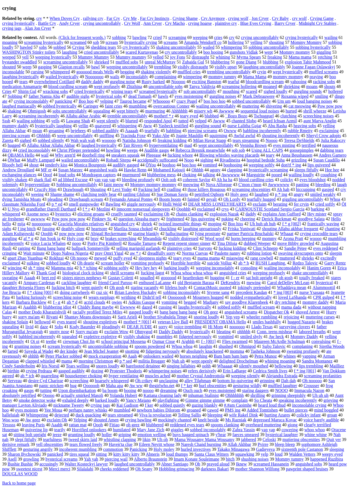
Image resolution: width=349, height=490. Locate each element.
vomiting (169, 302)
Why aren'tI (65, 155)
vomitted (226, 336)
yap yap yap (104, 179)
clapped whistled (40, 361)
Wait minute (33, 253)
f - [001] (208, 341)
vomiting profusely (147, 263)
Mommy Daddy (304, 336)
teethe (51, 341)
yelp (264, 454)
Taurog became (133, 101)
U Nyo (13, 209)
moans (312, 86)
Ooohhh (183, 209)
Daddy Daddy (171, 331)
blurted (131, 120)
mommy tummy (222, 76)
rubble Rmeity (300, 130)
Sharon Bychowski (24, 454)
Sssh (6, 120)
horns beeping (243, 238)
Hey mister (317, 214)
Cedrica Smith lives (270, 371)
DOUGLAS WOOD (20, 473)
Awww (219, 120)
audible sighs (78, 96)
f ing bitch (27, 228)
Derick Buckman (276, 219)
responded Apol (158, 120)
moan (37, 130)
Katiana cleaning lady (163, 395)
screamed (78, 42)
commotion (113, 449)
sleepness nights (153, 258)
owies (117, 302)
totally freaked (311, 277)
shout (34, 165)
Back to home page (19, 483)
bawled (26, 47)
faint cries (113, 106)
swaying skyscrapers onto (300, 253)
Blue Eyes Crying (255, 23)
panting (302, 184)
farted (13, 351)
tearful (233, 81)
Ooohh (47, 233)
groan (332, 415)
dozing (97, 371)
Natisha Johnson (136, 140)
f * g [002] (291, 223)
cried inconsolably (34, 150)
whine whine (315, 434)
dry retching (285, 302)
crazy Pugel (187, 101)
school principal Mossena (123, 341)
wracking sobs (55, 91)
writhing (128, 297)
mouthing (231, 91)
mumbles (165, 336)
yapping (309, 356)
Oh (197, 464)
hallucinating (177, 233)
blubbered (155, 424)
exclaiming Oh (157, 214)
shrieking (291, 86)
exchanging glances (19, 174)
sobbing (119, 37)
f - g (56, 302)
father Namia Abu (44, 96)
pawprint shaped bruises (307, 469)
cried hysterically (89, 91)
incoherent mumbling (78, 449)
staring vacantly (145, 287)
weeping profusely (269, 272)
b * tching (88, 268)
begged (190, 302)
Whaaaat (224, 366)
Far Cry (113, 18)
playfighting (168, 400)
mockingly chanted (174, 420)
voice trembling (187, 326)
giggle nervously (141, 204)
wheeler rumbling (261, 317)
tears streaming (246, 140)
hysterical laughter (282, 434)
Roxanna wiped (294, 96)
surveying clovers (294, 326)
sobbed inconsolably (208, 429)
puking (227, 219)
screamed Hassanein (271, 464)
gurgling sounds (308, 91)
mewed (100, 258)
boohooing (233, 165)
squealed (69, 336)
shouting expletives (100, 321)
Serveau (15, 380)
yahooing (298, 81)
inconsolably (137, 76)
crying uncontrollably (102, 23)
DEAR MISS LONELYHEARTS (217, 204)
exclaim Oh (57, 420)
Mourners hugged (208, 297)
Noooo (272, 140)
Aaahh (56, 424)
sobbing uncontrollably (268, 47)
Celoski (269, 439)
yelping (106, 101)
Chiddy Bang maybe (96, 307)
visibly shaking (136, 336)
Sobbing (15, 96)
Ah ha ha (224, 179)
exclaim (260, 204)
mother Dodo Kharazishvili (42, 312)
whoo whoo (314, 429)
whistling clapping (120, 439)
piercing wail (116, 459)
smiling (321, 96)
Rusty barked (153, 81)
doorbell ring (93, 155)
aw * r (135, 253)
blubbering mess (161, 174)
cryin (261, 71)
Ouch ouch (192, 390)
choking (189, 174)
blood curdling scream (67, 86)
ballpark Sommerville (91, 248)
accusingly (49, 464)
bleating (224, 331)
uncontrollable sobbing (108, 346)
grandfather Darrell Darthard (51, 209)
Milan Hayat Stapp (209, 140)
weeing (37, 194)
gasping (45, 67)
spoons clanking (225, 424)
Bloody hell (12, 165)
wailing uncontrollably (216, 106)
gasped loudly (141, 312)
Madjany (210, 302)
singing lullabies (181, 366)
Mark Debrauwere (259, 96)
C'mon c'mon (249, 184)
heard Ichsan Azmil (280, 120)
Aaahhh (30, 307)
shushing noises (255, 459)
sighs (6, 228)
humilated (121, 429)
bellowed (43, 321)
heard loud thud (271, 405)
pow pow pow (71, 233)
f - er (235, 277)
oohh (206, 366)
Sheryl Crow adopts (323, 135)
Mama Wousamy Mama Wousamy (204, 439)
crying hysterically (18, 23)
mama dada (291, 307)
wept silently (108, 120)
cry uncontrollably (181, 52)
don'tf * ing (291, 165)
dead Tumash (140, 96)
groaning (56, 130)
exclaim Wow (116, 331)
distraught (200, 57)
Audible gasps (156, 150)
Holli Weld (172, 204)
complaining (165, 76)
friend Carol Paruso (115, 282)
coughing (328, 174)
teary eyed (189, 116)
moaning (9, 42)
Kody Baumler (82, 326)
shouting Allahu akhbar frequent (290, 228)
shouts (329, 86)
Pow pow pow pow (68, 219)
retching (325, 57)
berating (280, 204)
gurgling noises (222, 96)
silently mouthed (253, 366)
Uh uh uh (320, 395)
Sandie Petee (295, 248)
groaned (194, 410)
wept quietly (92, 287)
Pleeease (153, 155)
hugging (217, 277)
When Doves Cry (64, 18)
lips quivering (203, 219)
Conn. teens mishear (274, 331)
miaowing (235, 258)
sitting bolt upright (30, 434)
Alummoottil (323, 287)
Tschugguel (264, 116)
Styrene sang (218, 292)
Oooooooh (177, 297)
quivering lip (36, 429)
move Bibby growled (295, 243)
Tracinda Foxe (133, 135)
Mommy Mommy (305, 42)
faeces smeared (246, 434)
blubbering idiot (57, 307)
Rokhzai (56, 258)
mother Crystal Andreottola (200, 375)
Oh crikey (144, 380)
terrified (309, 145)
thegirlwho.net (161, 385)
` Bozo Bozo (236, 116)
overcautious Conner (171, 106)
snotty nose (59, 331)
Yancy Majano (138, 400)
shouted (9, 67)
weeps (132, 150)
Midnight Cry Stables (317, 23)
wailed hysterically (62, 76)
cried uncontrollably (101, 52)
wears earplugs (101, 297)
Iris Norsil (50, 366)
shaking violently (156, 71)
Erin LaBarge (234, 371)
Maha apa (114, 385)
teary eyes (182, 258)
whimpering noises (165, 371)
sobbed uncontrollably (251, 101)
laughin (205, 346)
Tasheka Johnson (265, 351)
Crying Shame (185, 18)
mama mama (208, 258)
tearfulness (52, 439)
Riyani (52, 317)
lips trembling (311, 366)
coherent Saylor (196, 179)
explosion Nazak (224, 214)
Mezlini (103, 209)
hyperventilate (37, 184)
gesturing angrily (38, 449)
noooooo (237, 326)
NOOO (281, 390)
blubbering (219, 62)
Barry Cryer (285, 23)
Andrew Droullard (18, 170)
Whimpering (37, 415)
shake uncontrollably (310, 272)
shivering (274, 106)
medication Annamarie (22, 86)
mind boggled (326, 410)
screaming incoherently (39, 116)
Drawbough (73, 189)
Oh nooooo (312, 380)
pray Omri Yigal (109, 253)
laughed (262, 194)
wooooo (109, 140)
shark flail (42, 179)
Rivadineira (230, 160)
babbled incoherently (37, 336)
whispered (11, 214)
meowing (191, 184)
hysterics (63, 214)
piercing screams (202, 130)
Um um (283, 101)
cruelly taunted (124, 214)
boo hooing (213, 52)
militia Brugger (151, 361)
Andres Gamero (333, 155)
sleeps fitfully (306, 170)
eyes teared (67, 321)
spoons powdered (150, 346)
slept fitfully (26, 439)
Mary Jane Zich (150, 429)
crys (225, 209)
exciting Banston (206, 81)
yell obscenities (49, 444)
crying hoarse (200, 23)
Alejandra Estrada (281, 375)
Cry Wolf (132, 23)
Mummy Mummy (93, 57)
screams (171, 42)
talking (209, 174)
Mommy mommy (294, 52)
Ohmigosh (37, 111)
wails (114, 76)
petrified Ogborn (209, 194)
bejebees (78, 130)
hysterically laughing (53, 125)
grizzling (299, 160)
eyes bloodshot (313, 179)
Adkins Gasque (141, 302)
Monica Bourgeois (90, 165)
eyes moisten (26, 410)
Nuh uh (178, 361)
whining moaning (280, 361)
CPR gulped (323, 297)
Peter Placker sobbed (63, 356)
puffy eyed (122, 258)
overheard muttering (263, 424)
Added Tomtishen (262, 410)
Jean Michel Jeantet (101, 351)
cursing (37, 71)
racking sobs (324, 81)
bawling (140, 37)
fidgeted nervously (195, 336)
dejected (62, 415)
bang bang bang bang (178, 312)
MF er (46, 170)
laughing (69, 52)
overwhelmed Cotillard (54, 81)
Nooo (189, 160)
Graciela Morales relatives (81, 223)
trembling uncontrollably (229, 71)
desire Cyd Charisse (45, 380)
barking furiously (31, 297)
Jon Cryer (260, 18)
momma (237, 351)
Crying (78, 47)
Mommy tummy (289, 459)
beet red (49, 277)
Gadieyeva (265, 449)
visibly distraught (192, 67)
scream (112, 42)
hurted (291, 111)
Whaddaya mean (291, 287)
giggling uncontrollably (302, 199)
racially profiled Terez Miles (97, 312)
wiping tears (122, 91)
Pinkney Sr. (102, 219)
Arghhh (188, 341)
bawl (95, 67)
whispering (127, 125)
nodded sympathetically (251, 297)
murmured (131, 174)
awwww (38, 219)
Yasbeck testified (173, 125)
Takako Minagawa (233, 449)
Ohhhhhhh (234, 395)
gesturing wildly (247, 385)
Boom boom (170, 199)
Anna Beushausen (296, 155)
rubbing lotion (259, 253)
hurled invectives (196, 449)
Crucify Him (45, 189)
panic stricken (51, 385)
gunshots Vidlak (244, 52)
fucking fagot (152, 272)
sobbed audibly (105, 130)
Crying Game (322, 18)
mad (188, 145)
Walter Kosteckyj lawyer (86, 464)
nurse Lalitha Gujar (244, 125)
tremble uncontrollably (127, 116)
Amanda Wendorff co (203, 42)
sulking (33, 263)
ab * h (243, 263)
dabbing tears (332, 150)
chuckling (167, 228)
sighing (206, 160)
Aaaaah (131, 130)
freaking (274, 57)
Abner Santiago (174, 464)
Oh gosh (117, 287)
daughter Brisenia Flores (23, 287)
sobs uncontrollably (69, 111)
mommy (269, 238)
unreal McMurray (160, 62)
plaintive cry (226, 23)
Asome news (37, 214)
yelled (158, 57)
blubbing (270, 62)
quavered (103, 125)
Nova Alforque (219, 184)
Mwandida (152, 238)
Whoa (335, 199)
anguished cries (232, 272)
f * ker (186, 385)
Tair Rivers (133, 145)
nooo (76, 243)
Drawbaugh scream (86, 199)
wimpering (192, 76)
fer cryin (301, 204)
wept (268, 52)
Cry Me (130, 18)
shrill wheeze (314, 111)
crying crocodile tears (319, 233)
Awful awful (244, 135)
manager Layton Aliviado (24, 405)
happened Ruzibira (326, 459)
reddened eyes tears (187, 424)
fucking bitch (63, 287)
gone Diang (246, 62)
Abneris (153, 454)
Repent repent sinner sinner (187, 243)
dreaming (168, 390)
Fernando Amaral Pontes (131, 199)
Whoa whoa (182, 346)
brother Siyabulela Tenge (165, 317)
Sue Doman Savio (172, 194)
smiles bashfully (266, 321)
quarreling (50, 375)
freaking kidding (172, 140)
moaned (270, 86)
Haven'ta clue (121, 444)
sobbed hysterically (60, 106)
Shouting (98, 189)
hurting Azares (277, 415)
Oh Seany (143, 469)
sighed (25, 140)
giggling (324, 52)
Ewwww (127, 307)
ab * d (72, 302)
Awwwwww (278, 184)
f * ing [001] (305, 371)
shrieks (308, 258)
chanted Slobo (243, 120)
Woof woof (214, 238)
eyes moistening (189, 96)
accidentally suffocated (157, 160)
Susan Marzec (70, 170)
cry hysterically (135, 47)
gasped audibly (71, 371)
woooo (316, 238)
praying (316, 76)
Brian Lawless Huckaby (136, 292)
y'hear (220, 434)
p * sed (125, 361)
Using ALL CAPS (267, 150)
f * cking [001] (40, 292)
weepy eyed (332, 454)
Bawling (113, 204)
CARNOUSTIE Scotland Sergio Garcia (269, 209)
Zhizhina (134, 86)
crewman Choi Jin (79, 341)
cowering (290, 429)
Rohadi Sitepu (118, 160)
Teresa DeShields (299, 140)
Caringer (90, 106)
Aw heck (276, 336)
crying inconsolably (31, 101)
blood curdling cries (256, 179)
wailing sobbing (31, 120)
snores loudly (107, 366)
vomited (210, 165)
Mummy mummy (131, 57)
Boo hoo (86, 101)
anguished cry (122, 223)
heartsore (99, 228)
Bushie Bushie (20, 464)
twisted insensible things (180, 223)
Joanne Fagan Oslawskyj (313, 67)
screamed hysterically (158, 91)
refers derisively (202, 371)
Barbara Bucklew (31, 302)
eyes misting (284, 145)
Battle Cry (47, 23)
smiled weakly (323, 194)
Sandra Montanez (317, 361)
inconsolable (13, 71)
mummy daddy (15, 125)
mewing (253, 282)
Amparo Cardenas (39, 282)
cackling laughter (76, 282)
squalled (147, 277)
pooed (276, 174)
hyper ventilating (124, 375)
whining (223, 57)
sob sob (238, 150)
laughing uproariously (202, 228)
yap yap (268, 429)
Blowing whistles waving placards (229, 155)
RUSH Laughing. (270, 263)
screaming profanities (323, 375)
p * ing (281, 194)
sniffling (106, 135)
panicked (55, 454)
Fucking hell (149, 189)
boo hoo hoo (214, 101)
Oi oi (35, 341)
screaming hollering (239, 86)
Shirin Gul (27, 91)
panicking (63, 101)
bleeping (214, 415)
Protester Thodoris (126, 371)
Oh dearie (85, 263)
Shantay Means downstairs (87, 317)
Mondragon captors (99, 174)
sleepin (336, 253)
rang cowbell (261, 258)
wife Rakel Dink (243, 415)
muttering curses (320, 317)
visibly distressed (183, 238)
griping (124, 434)
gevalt (211, 199)
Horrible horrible (186, 263)
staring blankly (146, 233)
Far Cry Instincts (154, 18)
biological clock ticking (83, 272)
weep (27, 67)
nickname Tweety (68, 405)
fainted (193, 199)
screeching (79, 380)
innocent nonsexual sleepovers (143, 209)
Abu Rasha (277, 125)
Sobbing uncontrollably (76, 184)
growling (31, 459)
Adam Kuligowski (18, 233)
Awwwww (230, 174)
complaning (302, 346)
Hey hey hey (146, 268)
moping (214, 223)
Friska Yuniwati (241, 228)
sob (96, 42)
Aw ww (136, 385)
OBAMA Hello (21, 155)
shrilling (257, 395)
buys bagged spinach (191, 434)
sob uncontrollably (199, 91)
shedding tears (103, 47)
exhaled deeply (75, 400)
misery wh (203, 111)
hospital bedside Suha (266, 160)
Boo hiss (235, 223)
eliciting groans (90, 214)
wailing (331, 37)
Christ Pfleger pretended (78, 150)
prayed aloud (218, 464)
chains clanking (189, 214)
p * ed (57, 204)
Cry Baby (280, 18)
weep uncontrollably (75, 135)
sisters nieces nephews (81, 277)
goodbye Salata (311, 219)
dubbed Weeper (257, 243)
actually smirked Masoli (82, 395)
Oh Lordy (231, 199)
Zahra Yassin (243, 429)
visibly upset (226, 67)
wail (45, 155)
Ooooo (49, 395)
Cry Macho (175, 23)
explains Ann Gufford (281, 214)
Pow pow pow (329, 106)
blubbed (211, 116)
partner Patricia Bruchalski (250, 233)
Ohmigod (247, 346)
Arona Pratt (293, 238)
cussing (165, 307)
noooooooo (41, 223)
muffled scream (261, 307)
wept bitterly (128, 111)
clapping (234, 170)
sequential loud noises (259, 111)
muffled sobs (127, 62)
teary (270, 155)
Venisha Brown (253, 145)
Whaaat (286, 233)
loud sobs (67, 174)
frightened (175, 219)
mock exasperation (104, 356)
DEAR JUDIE (139, 326)
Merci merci (59, 469)
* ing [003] (283, 292)
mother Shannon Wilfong (257, 469)
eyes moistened (222, 390)
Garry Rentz (335, 263)
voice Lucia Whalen (48, 243)
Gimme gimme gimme (205, 400)
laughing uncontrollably (264, 67)
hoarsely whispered (112, 380)
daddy (250, 214)
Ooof (47, 174)
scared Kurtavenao (142, 52)
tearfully (152, 130)
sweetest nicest (29, 469)
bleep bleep (285, 444)
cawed (212, 410)
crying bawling (138, 420)
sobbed (59, 47)
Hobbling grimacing (176, 469)
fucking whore (180, 155)
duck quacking (88, 415)
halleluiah (10, 415)
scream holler (113, 263)
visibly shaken (14, 179)
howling (113, 150)
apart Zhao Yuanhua (25, 258)
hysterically (200, 331)
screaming (177, 37)
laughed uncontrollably (135, 464)
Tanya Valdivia (202, 86)
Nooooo (178, 81)
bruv (95, 238)
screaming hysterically (43, 42)
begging (127, 71)
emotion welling (151, 434)
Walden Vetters (302, 454)
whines (289, 356)
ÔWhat (14, 160)
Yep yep (232, 317)
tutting (46, 390)
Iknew (241, 464)
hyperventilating (163, 145)
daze (44, 326)
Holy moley (164, 449)
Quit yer (333, 439)
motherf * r (163, 116)
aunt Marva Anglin (319, 120)
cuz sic (102, 292)
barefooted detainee (143, 366)
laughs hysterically (194, 307)
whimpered (60, 71)
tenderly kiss (56, 165)
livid (29, 326)
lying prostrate (207, 233)
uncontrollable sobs (166, 86)
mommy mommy (288, 76)
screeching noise (67, 297)
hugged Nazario (301, 321)
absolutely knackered (204, 351)
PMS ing (232, 410)
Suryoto (205, 248)
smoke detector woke (37, 400)
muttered (287, 258)
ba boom (110, 390)
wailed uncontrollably (80, 160)
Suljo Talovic (273, 346)
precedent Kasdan (251, 292)
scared (251, 91)
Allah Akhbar (239, 444)
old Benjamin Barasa (195, 282)
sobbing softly (116, 268)
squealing (101, 111)
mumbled (122, 410)
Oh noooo (79, 258)
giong (292, 424)
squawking (244, 454)
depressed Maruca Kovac (275, 420)
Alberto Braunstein (150, 459)
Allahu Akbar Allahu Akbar (51, 145)
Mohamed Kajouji (169, 170)
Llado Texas (262, 326)
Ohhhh (197, 170)
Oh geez (210, 312)
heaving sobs (304, 125)
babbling (173, 130)
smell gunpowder (84, 204)
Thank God (46, 272)
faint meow (114, 184)
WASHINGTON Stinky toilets (28, 52)
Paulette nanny (227, 253)
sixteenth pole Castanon (302, 449)
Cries (6, 91)
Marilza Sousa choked (133, 228)
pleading (55, 199)
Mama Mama (254, 76)
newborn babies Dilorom (158, 410)
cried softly (325, 204)
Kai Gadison (127, 405)
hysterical (324, 282)
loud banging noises (314, 101)
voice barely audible (321, 420)
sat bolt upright (259, 277)
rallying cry (93, 18)
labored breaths (312, 331)
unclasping (168, 380)
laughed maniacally (19, 106)
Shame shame (62, 194)
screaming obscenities (251, 189)
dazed (147, 307)
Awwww (226, 111)
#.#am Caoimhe (238, 405)
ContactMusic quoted (212, 287)
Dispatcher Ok (276, 312)
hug (73, 385)
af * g (28, 238)
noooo (148, 390)
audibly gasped (126, 165)
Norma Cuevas (195, 253)
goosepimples (302, 150)
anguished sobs (309, 464)
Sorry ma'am (87, 331)
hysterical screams (62, 459)
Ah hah (283, 189)
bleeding (322, 184)
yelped (201, 120)
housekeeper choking (83, 375)
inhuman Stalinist (203, 395)
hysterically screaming (268, 170)
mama (66, 361)
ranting (24, 248)
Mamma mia (62, 268)
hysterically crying (140, 42)
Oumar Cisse (163, 341)
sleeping (336, 449)
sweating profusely (303, 351)
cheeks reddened (114, 469)
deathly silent (73, 228)
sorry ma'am (29, 317)
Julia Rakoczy (333, 140)
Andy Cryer (69, 23)
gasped (328, 189)
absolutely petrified (19, 395)
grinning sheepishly (288, 395)
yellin (83, 125)
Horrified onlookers (89, 429)
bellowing (283, 366)
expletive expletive (100, 336)
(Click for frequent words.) (82, 37)
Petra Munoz (265, 356)
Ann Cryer (152, 23)
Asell (12, 459)
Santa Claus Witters (211, 454)
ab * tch (27, 375)
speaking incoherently (298, 400)
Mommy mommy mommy (153, 184)
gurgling (9, 238)
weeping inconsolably (215, 268)
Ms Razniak (235, 420)
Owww (230, 130)
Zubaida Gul (193, 62)
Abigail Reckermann (108, 233)
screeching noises (318, 116)
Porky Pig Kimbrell (105, 243)
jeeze (57, 434)
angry (298, 194)
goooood (168, 277)
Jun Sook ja (50, 238)
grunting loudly (81, 434)
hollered (335, 91)
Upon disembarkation (77, 390)
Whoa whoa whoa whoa (192, 272)
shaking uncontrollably (176, 47)
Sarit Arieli (127, 317)
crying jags (12, 28)
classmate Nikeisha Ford (23, 204)
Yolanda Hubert (123, 395)
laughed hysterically (99, 145)
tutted (183, 120)
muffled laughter (282, 385)
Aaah (132, 356)
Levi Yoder (122, 189)
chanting (332, 228)
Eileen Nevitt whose (156, 444)
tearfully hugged (261, 199)
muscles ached (157, 375)
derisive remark (15, 444)
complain (239, 400)
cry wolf (299, 18)
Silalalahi (85, 469)
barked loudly (107, 400)
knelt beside (208, 420)
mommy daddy (315, 302)
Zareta (7, 140)
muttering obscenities (301, 439)
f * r (86, 209)
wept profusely (107, 86)
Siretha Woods (332, 346)
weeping (200, 37)
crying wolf (238, 18)
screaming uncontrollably (65, 62)
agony (215, 170)
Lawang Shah (78, 120)
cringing (9, 253)
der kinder (68, 351)
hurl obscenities (213, 385)
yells (55, 120)
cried (157, 37)
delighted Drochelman (238, 361)
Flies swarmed (235, 341)
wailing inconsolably (282, 268)
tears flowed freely (86, 444)
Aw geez (32, 420)
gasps (29, 390)
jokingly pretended (254, 287)
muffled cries (189, 71)
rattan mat (77, 424)
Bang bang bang (51, 248)
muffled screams (323, 71)
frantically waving (323, 223)
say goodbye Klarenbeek (246, 302)
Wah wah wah (83, 140)
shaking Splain (15, 321)
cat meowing (299, 106)
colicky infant (308, 415)
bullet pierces (296, 410)
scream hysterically (65, 346)
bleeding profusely (138, 179)
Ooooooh (91, 385)
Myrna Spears (249, 57)
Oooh (98, 424)
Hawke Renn (135, 170)
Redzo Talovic (305, 263)
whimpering (231, 47)
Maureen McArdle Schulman (279, 341)
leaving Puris (33, 424)
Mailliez (337, 366)
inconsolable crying (309, 405)
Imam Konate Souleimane (196, 459)
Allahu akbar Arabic (83, 116)
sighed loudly (275, 91)
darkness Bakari (215, 469)
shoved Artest (308, 312)
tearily (59, 429)
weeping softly (262, 165)
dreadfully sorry (161, 253)
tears (23, 81)
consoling (248, 268)
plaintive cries (179, 248)
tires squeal (79, 454)
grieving (330, 400)
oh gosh (286, 277)
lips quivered (319, 165)
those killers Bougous (206, 189)
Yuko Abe (161, 135)
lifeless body (176, 287)
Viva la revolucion (155, 415)
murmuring (155, 111)
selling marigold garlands (138, 248)
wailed (208, 47)
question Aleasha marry (139, 219)
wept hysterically (288, 71)
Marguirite (255, 174)
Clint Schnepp (265, 248)
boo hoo (189, 165)
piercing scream (16, 135)
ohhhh (33, 356)
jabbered (248, 439)
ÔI (344, 204)
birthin (13, 371)
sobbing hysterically (312, 47)
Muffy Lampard (41, 160)
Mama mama (299, 57)
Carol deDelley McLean (288, 282)
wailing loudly (301, 174)
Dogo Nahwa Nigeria (69, 253)
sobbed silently (51, 140)
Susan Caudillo (326, 160)
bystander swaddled (19, 62)
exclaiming (329, 130)
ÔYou (151, 165)
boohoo (168, 165)
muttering (250, 106)
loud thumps (177, 454)
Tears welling (77, 366)
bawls (163, 96)
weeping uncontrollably (127, 67)
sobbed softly (229, 307)
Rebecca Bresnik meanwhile (200, 150)
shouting (276, 42)
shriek (147, 223)
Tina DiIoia (227, 243)
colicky (286, 179)
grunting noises (27, 346)
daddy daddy (92, 81)
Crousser (311, 385)
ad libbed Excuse (73, 179)
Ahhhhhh (179, 111)
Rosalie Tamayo (142, 243)
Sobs (59, 326)
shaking (14, 111)
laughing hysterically (20, 76)
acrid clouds (94, 302)
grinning (267, 380)
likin (147, 439)
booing (130, 390)
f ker (149, 405)
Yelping (80, 420)
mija (21, 223)
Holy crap (75, 238)
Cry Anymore (213, 18)
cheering (247, 219)
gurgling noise (122, 81)
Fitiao (114, 424)
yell (25, 57)
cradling (174, 189)
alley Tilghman (198, 380)
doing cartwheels (75, 292)
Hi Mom (215, 326)
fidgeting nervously (163, 351)
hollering (236, 42)
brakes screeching (120, 238)
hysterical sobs (109, 96)
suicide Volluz (219, 263)
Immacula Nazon (309, 390)
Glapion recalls (71, 67)
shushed (226, 346)
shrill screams (122, 272)
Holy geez (239, 194)
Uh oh (162, 439)
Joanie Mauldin (189, 135)
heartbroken (193, 277)
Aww (147, 125)
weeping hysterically (53, 57)
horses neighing (193, 356)
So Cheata (263, 400)
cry (39, 18)
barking (317, 209)
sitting (101, 454)
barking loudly (176, 268)
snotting (132, 351)
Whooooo (161, 101)
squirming (218, 135)
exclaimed (206, 209)
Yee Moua (53, 410)
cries (218, 37)
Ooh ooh (168, 179)
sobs (43, 47)
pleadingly (111, 326)
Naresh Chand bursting (201, 444)
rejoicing (291, 317)
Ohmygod (143, 331)
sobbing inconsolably (181, 292)
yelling (256, 42)
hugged (14, 145)
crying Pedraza (39, 371)
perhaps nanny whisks (88, 410)
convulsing (320, 341)
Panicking (138, 449)
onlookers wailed (158, 356)
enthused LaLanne (155, 282)
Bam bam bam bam (231, 356)
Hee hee (332, 170)
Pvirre (263, 444)
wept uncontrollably (215, 145)
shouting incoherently (281, 135)
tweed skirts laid (82, 439)
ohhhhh (243, 331)
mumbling (138, 106)
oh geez (132, 424)
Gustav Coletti (120, 277)
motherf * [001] (137, 321)
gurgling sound (208, 125)
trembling (162, 67)
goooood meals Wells (95, 71)
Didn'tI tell (151, 297)
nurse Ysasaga (311, 292)
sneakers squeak (125, 155)
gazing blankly (205, 405)
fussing (48, 228)
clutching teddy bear (98, 194)
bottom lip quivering (235, 380)
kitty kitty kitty (126, 454)
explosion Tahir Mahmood (308, 62)
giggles (177, 429)
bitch (230, 459)
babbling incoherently (262, 130)
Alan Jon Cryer (38, 28)
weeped (9, 57)
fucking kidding (232, 248)
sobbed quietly (172, 405)
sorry (162, 326)
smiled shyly (251, 336)
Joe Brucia (11, 292)
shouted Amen (106, 420)
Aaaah (29, 277)
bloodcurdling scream (265, 81)
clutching (288, 116)
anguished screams (240, 312)
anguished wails (103, 170)
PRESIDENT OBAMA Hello (220, 321)
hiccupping (305, 189)
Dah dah (288, 380)
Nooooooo (94, 76)
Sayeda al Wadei (38, 351)
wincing (15, 268)
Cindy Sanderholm (18, 366)
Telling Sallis (189, 415)
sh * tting (36, 268)
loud (278, 454)
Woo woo (10, 420)
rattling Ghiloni (136, 194)
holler (107, 434)
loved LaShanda (292, 297)
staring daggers (255, 390)
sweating (10, 277)
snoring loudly (206, 317)
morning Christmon (96, 361)
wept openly (202, 361)
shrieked (101, 62)
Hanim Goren (319, 268)
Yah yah (91, 459)
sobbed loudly (58, 263)
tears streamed (120, 415)
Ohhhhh (44, 135)
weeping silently (245, 375)
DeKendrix (230, 282)
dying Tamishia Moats (21, 199)
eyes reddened (325, 248)
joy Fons (177, 57)
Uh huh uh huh (262, 223)
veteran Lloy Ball (173, 321)
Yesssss (8, 424)
